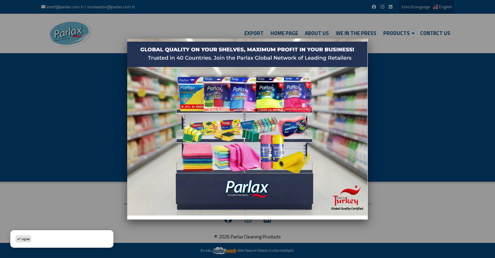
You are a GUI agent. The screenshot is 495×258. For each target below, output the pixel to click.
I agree (23, 239)
